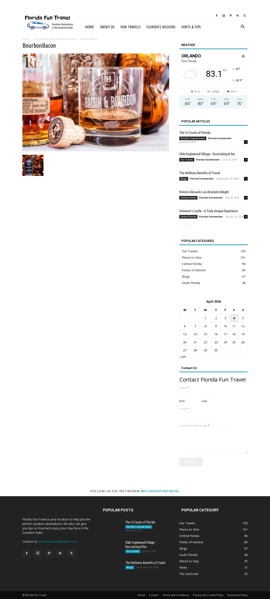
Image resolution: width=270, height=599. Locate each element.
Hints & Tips (191, 27)
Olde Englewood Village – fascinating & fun (207, 154)
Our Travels (130, 27)
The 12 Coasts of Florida (195, 132)
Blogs (184, 178)
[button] (243, 27)
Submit (191, 462)
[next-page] (188, 226)
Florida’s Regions (161, 27)
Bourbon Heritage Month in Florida (55, 39)
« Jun (182, 357)
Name (184, 388)
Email (183, 409)
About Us (107, 27)
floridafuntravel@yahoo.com (58, 541)
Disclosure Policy (237, 595)
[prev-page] (182, 226)
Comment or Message (194, 425)
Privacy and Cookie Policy (208, 595)
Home (89, 27)
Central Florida (188, 197)
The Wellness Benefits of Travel (199, 173)
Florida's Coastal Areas (193, 138)
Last (204, 401)
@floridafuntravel (160, 491)
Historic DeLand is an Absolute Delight (204, 192)
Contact (153, 595)
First (182, 401)
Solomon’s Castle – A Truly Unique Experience (208, 211)
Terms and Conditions (175, 595)
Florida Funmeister (220, 138)
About (141, 595)
